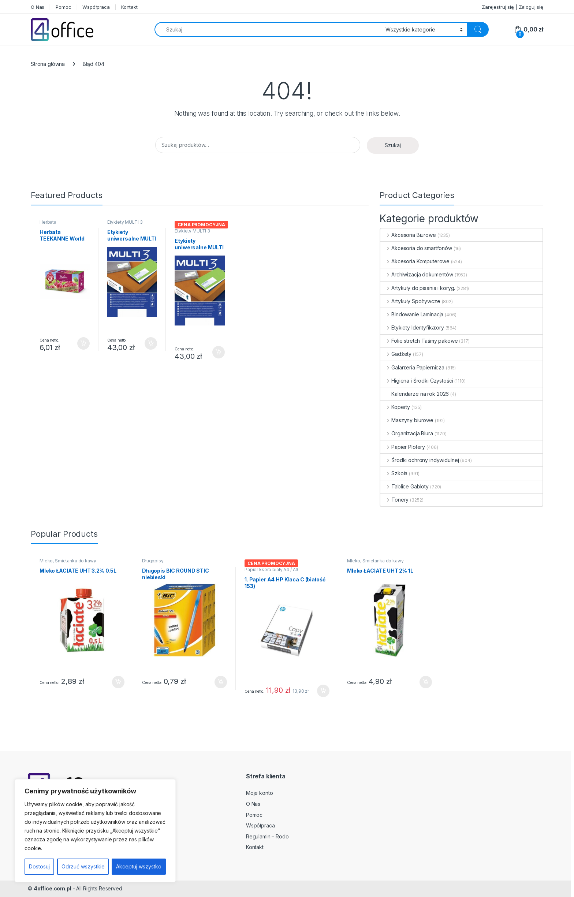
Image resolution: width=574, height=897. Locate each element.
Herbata (48, 222)
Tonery (394, 499)
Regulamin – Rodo (267, 836)
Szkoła (393, 473)
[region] (95, 830)
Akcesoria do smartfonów (416, 248)
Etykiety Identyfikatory (412, 327)
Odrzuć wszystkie (83, 866)
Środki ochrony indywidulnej (419, 460)
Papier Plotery (402, 447)
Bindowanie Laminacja (411, 314)
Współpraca (96, 7)
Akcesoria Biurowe (408, 235)
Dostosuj (39, 866)
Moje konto (259, 793)
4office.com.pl (52, 888)
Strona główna (48, 64)
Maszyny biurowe (406, 420)
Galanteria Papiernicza (412, 367)
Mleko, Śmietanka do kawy (68, 560)
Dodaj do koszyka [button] (83, 343)
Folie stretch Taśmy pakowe (419, 341)
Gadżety (395, 354)
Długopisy (153, 560)
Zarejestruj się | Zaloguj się (512, 7)
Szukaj (393, 145)
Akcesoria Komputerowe (415, 261)
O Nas (37, 7)
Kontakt (129, 7)
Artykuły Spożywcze (410, 301)
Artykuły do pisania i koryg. (417, 288)
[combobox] (267, 29)
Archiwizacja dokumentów (416, 274)
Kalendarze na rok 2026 (414, 394)
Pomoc (63, 7)
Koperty (395, 407)
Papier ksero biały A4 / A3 (271, 569)
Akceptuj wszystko (138, 866)
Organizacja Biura (406, 433)
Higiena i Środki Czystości (416, 380)
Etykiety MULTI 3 (125, 222)
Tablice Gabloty (404, 486)
